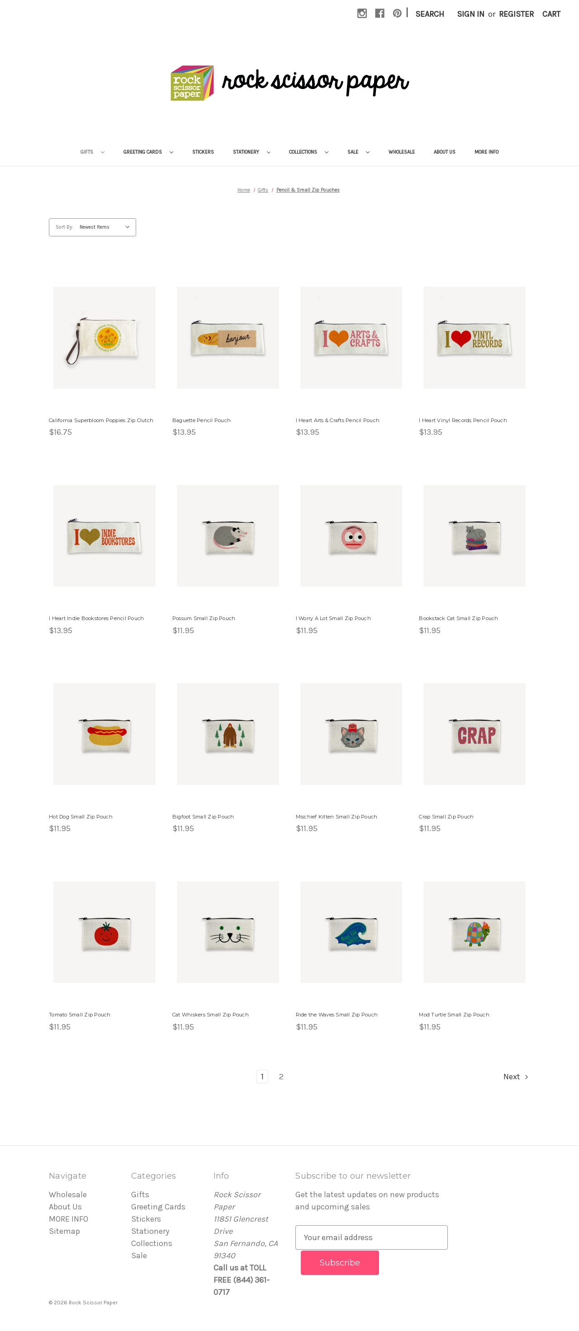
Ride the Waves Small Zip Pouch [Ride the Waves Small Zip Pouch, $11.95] (337, 1014)
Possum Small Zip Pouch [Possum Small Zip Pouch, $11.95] (204, 618)
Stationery (252, 152)
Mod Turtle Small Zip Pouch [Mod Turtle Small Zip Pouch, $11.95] (454, 1014)
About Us (445, 152)
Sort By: (64, 227)
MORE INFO (486, 152)
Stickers (203, 152)
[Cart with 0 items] (551, 14)
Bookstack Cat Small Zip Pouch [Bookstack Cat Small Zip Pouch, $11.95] (458, 618)
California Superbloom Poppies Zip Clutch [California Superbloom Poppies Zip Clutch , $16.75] (101, 420)
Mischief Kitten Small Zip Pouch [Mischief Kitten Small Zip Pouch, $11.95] (337, 817)
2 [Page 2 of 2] (281, 1077)
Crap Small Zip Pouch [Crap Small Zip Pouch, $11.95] (446, 817)
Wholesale (402, 152)
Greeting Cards (148, 152)
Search (429, 14)
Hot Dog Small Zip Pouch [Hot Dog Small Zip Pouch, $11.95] (81, 817)
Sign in (470, 14)
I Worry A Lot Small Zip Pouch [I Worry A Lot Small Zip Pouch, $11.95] (333, 618)
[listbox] (107, 227)
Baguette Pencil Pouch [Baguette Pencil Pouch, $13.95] (201, 420)
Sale (358, 152)
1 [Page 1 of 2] (262, 1077)
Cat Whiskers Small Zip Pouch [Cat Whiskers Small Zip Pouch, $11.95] (210, 1014)
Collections (308, 152)
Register (516, 14)
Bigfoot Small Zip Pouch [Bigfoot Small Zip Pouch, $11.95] (203, 817)
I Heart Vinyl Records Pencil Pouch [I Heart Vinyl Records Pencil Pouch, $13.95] (463, 420)
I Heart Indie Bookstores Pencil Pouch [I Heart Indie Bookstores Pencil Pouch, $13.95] (96, 618)
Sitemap (64, 1231)
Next (516, 1077)
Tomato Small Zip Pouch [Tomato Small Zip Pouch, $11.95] (80, 1014)
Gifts (92, 152)
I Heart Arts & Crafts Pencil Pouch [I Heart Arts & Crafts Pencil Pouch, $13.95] (338, 420)
